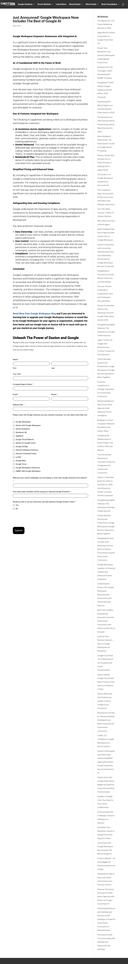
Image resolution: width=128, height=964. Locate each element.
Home (12, 4)
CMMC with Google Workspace (26, 471)
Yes (16, 505)
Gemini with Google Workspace (27, 425)
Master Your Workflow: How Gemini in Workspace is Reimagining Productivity (106, 55)
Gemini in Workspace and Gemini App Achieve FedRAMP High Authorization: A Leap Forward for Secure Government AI (106, 762)
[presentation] (31, 518)
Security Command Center (24, 454)
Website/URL (18, 405)
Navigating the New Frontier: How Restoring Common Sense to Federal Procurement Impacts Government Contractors (106, 549)
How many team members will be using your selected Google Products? (42, 492)
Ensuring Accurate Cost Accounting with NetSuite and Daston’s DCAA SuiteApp (106, 941)
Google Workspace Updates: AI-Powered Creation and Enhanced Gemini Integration (106, 571)
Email (16, 394)
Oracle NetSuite (44, 4)
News (19, 26)
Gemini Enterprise (21, 429)
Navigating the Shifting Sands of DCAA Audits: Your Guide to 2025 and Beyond (105, 442)
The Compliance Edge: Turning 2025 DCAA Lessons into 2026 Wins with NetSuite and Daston (105, 197)
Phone (54, 394)
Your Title (17, 374)
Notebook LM (20, 432)
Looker (17, 457)
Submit (18, 530)
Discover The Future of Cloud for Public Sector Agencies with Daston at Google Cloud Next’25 (105, 896)
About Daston (75, 4)
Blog (14, 26)
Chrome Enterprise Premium (25, 450)
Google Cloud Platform (23, 439)
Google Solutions (25, 4)
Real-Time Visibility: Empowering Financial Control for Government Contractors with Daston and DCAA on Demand (106, 621)
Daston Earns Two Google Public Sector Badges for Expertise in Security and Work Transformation (105, 784)
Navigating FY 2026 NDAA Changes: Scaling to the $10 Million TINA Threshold (105, 89)
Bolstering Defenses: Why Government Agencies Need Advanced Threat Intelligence (105, 408)
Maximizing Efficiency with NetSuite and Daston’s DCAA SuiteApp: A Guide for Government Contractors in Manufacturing (106, 919)
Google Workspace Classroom (26, 468)
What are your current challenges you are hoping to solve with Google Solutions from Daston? (50, 479)
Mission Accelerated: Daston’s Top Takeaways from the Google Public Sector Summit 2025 (105, 312)
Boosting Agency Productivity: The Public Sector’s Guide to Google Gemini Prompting (106, 143)
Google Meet (19, 461)
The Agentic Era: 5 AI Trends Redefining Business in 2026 (105, 24)
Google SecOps (20, 446)
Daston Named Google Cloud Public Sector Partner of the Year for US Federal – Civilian (105, 681)
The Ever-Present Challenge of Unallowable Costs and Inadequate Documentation (105, 293)
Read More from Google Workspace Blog (34, 313)
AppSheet (18, 436)
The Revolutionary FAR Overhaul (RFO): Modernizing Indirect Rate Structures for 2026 (106, 124)
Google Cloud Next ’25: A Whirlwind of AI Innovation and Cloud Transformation (105, 662)
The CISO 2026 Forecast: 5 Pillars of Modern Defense (105, 212)
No (15, 509)
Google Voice (19, 464)
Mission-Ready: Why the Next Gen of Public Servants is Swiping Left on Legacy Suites (105, 162)
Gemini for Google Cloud (24, 443)
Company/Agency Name (23, 384)
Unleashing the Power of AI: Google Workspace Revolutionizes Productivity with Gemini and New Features (105, 594)
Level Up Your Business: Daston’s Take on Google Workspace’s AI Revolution (105, 643)
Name (16, 359)
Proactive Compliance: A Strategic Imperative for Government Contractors (105, 389)
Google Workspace (22, 422)
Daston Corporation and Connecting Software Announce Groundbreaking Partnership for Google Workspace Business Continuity (105, 255)
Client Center (91, 4)
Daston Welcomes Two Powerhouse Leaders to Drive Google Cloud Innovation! (104, 700)
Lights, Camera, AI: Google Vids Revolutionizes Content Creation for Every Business (106, 347)
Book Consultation (109, 4)
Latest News (61, 4)
